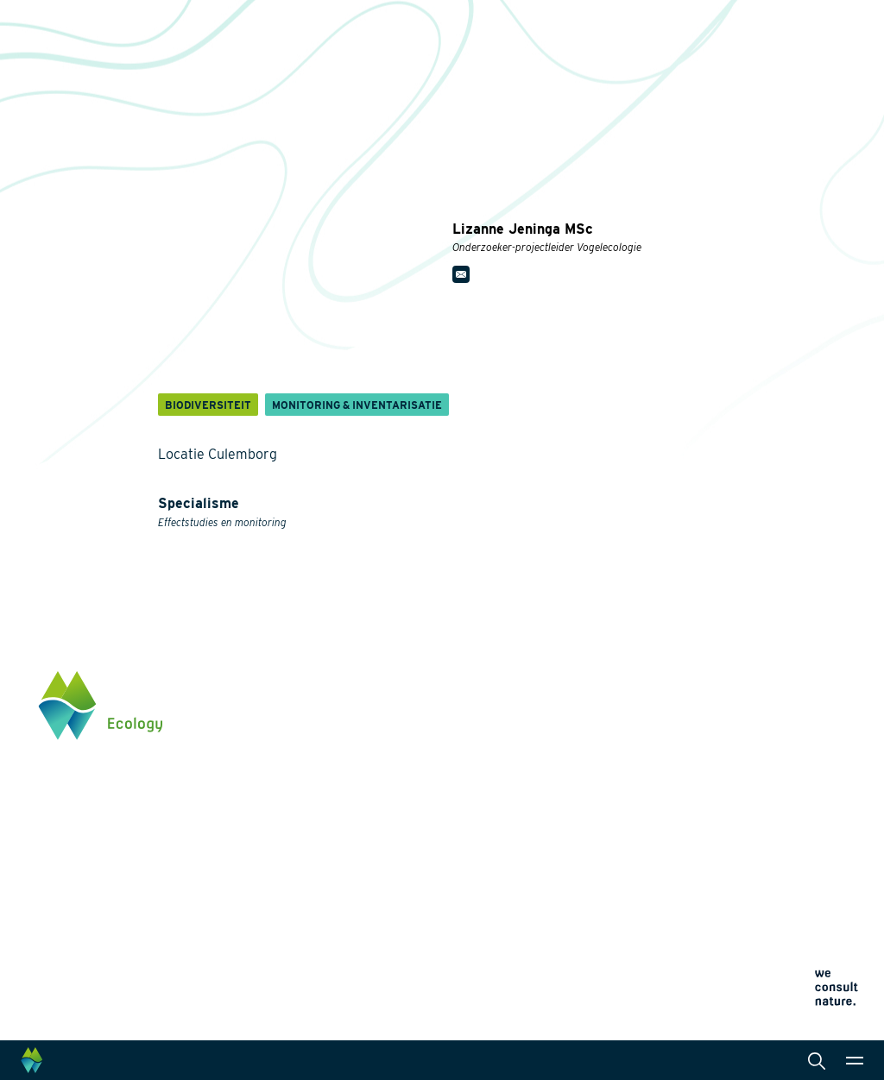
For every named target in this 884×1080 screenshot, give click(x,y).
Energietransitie (301, 737)
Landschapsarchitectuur (461, 785)
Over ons (596, 681)
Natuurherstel (295, 840)
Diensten (419, 681)
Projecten (284, 881)
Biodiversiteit (293, 709)
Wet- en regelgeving (450, 868)
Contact (593, 787)
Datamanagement (443, 840)
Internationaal (433, 812)
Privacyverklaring (611, 816)
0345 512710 (751, 751)
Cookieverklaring (609, 837)
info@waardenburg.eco (781, 768)
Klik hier (740, 823)
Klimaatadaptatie (304, 812)
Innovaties (286, 861)
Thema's (280, 681)
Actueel (593, 752)
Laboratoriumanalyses (457, 757)
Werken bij (600, 717)
